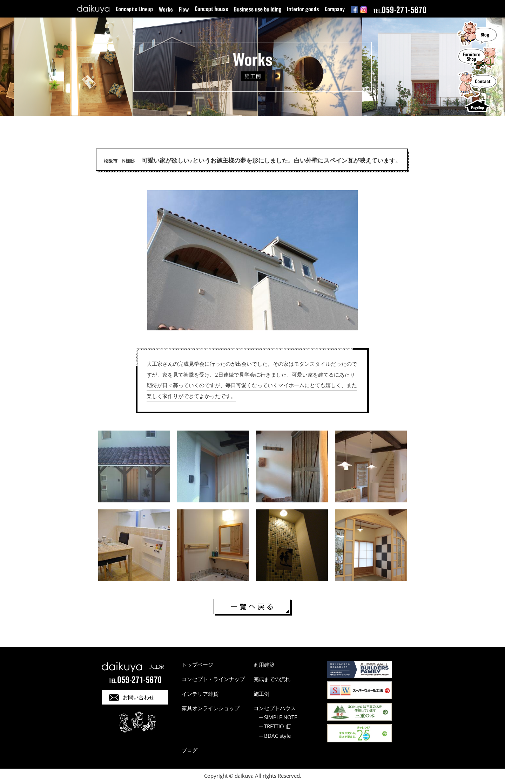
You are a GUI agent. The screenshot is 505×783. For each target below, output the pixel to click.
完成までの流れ (272, 678)
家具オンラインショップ (211, 708)
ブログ (189, 750)
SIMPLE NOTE (280, 717)
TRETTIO (274, 726)
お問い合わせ (138, 697)
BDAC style (277, 735)
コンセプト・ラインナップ (213, 678)
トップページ (197, 664)
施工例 (261, 693)
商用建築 (264, 664)
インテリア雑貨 (200, 693)
